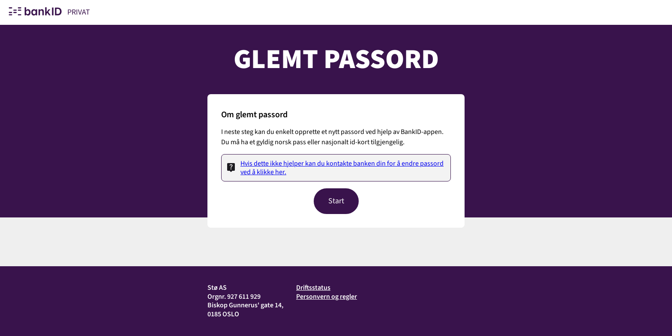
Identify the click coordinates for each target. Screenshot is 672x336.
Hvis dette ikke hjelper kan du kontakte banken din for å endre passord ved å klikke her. (342, 168)
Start (336, 201)
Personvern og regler (326, 296)
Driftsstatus (313, 287)
